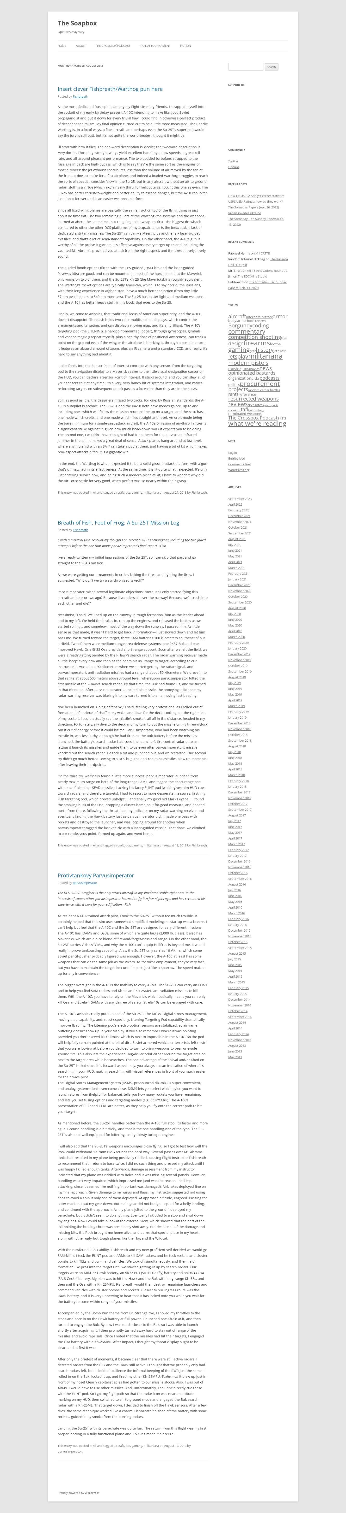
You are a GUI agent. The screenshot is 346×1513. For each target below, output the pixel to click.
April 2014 (235, 1028)
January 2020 (237, 648)
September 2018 (240, 740)
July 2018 (234, 752)
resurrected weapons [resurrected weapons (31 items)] (253, 398)
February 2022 (238, 510)
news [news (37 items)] (266, 368)
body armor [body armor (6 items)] (237, 320)
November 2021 (239, 522)
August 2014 (237, 1022)
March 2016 (236, 913)
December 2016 (239, 861)
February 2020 (238, 642)
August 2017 (237, 815)
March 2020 (236, 637)
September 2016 (240, 878)
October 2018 (237, 735)
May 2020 (235, 625)
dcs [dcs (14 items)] (284, 337)
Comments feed (239, 464)
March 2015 (236, 982)
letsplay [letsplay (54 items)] (238, 356)
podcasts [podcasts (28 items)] (270, 377)
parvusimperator (85, 883)
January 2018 (237, 786)
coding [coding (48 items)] (260, 325)
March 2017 (236, 844)
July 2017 (234, 821)
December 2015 (239, 930)
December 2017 (239, 792)
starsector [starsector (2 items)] (234, 410)
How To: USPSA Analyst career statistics (256, 196)
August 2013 (237, 1045)
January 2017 (237, 855)
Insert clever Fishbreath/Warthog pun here (110, 88)
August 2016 (237, 884)
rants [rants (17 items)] (233, 394)
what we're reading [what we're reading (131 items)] (257, 423)
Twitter (233, 161)
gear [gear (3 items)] (253, 351)
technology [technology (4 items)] (256, 410)
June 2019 (235, 688)
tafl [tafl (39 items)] (244, 409)
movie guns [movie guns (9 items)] (238, 368)
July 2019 (234, 683)
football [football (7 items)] (276, 344)
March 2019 (236, 706)
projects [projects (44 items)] (238, 389)
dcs (127, 492)
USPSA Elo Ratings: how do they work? (255, 201)
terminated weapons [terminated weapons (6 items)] (245, 413)
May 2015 (235, 971)
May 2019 (235, 694)
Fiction (185, 46)
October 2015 (237, 942)
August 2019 (237, 677)
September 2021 (240, 533)
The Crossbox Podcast (112, 46)
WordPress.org (238, 470)
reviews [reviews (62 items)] (238, 404)
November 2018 (239, 729)
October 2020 (237, 596)
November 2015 (239, 936)
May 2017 (235, 832)
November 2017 (239, 798)
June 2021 (235, 550)
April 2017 (235, 838)
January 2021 (237, 579)
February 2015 (238, 988)
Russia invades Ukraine (244, 213)
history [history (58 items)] (265, 350)
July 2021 (234, 545)
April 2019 (235, 700)
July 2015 (234, 959)
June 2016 (235, 896)
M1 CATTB (262, 253)
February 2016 (238, 919)
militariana (151, 492)
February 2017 (238, 850)
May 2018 (235, 763)
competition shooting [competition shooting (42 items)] (254, 336)
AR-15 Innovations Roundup (267, 270)
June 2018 (235, 758)
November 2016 (239, 867)
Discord (233, 167)
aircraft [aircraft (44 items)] (237, 316)
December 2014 (239, 999)
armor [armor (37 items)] (280, 316)
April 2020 (235, 631)
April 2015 (235, 976)
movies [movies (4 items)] (254, 369)
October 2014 (237, 1011)
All (94, 492)
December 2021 (239, 516)
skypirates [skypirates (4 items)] (255, 405)
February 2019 (238, 711)
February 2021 (238, 573)
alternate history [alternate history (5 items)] (259, 317)
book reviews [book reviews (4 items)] (256, 321)
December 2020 (239, 585)
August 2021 (237, 539)
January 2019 (237, 717)
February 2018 (238, 781)
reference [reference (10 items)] (247, 394)
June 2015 (235, 965)
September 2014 (240, 1017)
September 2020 (240, 602)
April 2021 (235, 562)
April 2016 (235, 907)
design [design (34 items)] (236, 343)
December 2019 (239, 654)
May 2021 (235, 556)
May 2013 (235, 1057)
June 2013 (235, 1051)
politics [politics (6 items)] (234, 384)
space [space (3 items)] (266, 405)
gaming (137, 492)
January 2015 (237, 994)
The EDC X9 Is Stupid (252, 276)
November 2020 (239, 591)
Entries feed (236, 458)
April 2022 (235, 504)
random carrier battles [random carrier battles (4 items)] (264, 390)
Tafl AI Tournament (155, 46)
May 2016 (235, 901)
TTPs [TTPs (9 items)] (282, 418)
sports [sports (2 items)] (274, 405)
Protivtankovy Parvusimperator (96, 875)
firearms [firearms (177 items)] (257, 342)
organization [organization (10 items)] (239, 378)
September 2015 (240, 948)
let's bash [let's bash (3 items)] (280, 351)
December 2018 (239, 723)
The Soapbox (77, 23)
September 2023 (240, 498)
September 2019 (240, 671)
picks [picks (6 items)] (255, 378)
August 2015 (237, 953)
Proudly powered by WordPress (78, 1493)
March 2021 (236, 568)
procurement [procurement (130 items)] (260, 383)
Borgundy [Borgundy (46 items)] (240, 325)
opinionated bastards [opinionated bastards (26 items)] (252, 373)
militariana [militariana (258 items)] (265, 356)
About (81, 46)
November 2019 (239, 660)
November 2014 (239, 1005)
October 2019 (237, 665)
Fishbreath (80, 96)
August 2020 (237, 608)
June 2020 (235, 619)
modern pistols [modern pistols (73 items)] (248, 362)
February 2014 (238, 1034)
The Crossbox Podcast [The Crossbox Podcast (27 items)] (253, 417)
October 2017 (237, 804)
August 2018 (237, 746)
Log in (232, 452)
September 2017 (240, 809)
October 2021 (237, 527)
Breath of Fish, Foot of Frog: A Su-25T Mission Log (118, 522)
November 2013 (239, 1040)
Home (62, 46)
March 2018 (236, 775)
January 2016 (237, 924)
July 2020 (234, 614)
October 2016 (237, 873)
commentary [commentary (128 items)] (246, 331)
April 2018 (235, 769)
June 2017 (235, 827)
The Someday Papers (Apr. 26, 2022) (253, 207)
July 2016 (234, 890)
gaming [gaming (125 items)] (239, 349)
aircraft (119, 492)
